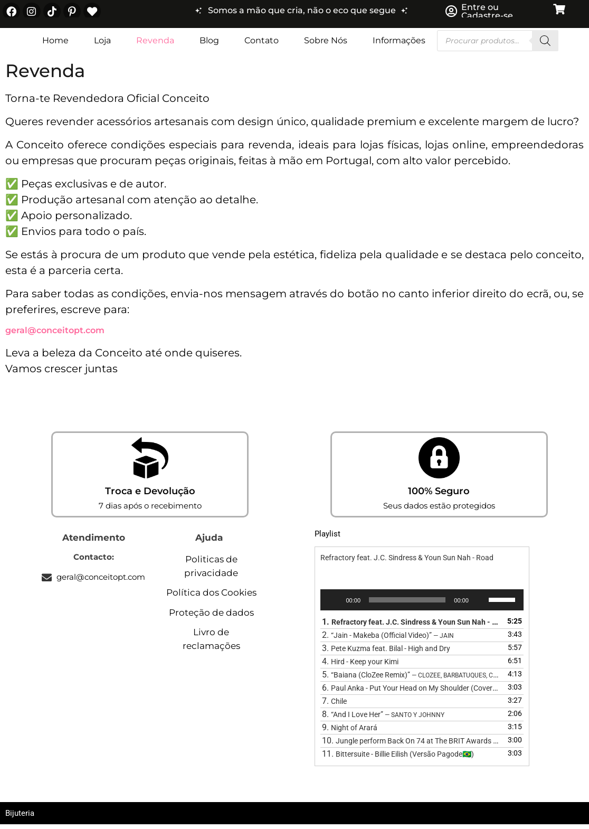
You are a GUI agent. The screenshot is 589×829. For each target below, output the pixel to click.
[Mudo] (480, 604)
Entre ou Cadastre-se (487, 13)
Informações (399, 45)
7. (334, 705)
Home (55, 45)
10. (411, 745)
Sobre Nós (325, 45)
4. (360, 666)
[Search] (545, 44)
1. (411, 626)
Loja (102, 45)
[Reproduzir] (334, 604)
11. (398, 758)
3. (386, 652)
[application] (421, 604)
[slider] (407, 604)
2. (388, 639)
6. (411, 692)
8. (383, 718)
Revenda (155, 45)
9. (349, 732)
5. (411, 679)
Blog (209, 45)
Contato (261, 45)
